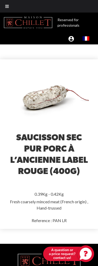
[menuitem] (86, 38)
